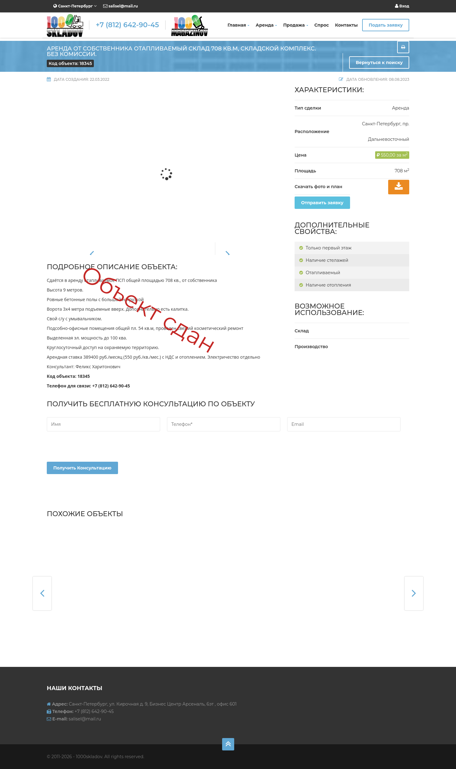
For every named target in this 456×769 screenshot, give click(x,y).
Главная (239, 25)
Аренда (266, 25)
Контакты (346, 25)
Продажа (295, 25)
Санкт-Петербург (75, 6)
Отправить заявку (322, 202)
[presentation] (94, 450)
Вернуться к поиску (379, 62)
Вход (402, 6)
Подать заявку (386, 25)
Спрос (321, 25)
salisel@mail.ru (120, 6)
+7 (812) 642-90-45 (127, 25)
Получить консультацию (82, 468)
